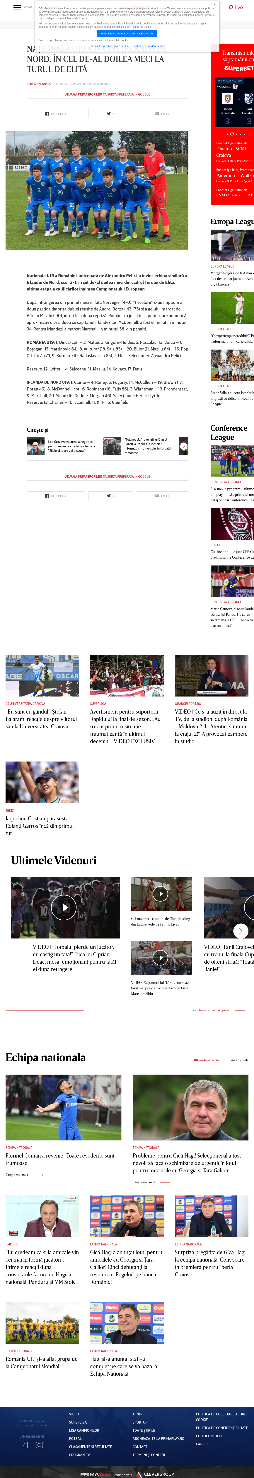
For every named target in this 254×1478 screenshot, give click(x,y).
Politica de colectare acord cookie (109, 46)
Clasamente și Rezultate (90, 1446)
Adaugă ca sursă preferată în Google (107, 94)
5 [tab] (244, 134)
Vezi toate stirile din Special (219, 1010)
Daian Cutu (80, 84)
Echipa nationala (39, 84)
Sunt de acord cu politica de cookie (127, 33)
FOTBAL (75, 1438)
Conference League (226, 482)
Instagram (39, 1445)
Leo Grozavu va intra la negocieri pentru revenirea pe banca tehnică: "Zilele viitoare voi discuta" (72, 446)
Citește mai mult (24, 1175)
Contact (140, 1446)
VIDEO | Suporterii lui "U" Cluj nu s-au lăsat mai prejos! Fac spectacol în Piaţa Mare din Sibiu (160, 988)
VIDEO (74, 1414)
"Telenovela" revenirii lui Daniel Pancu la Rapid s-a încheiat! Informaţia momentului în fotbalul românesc (148, 446)
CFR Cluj (217, 545)
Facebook (24, 1445)
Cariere (203, 1444)
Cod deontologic (211, 1436)
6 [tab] (249, 134)
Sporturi (141, 1422)
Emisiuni (12, 1244)
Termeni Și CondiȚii (149, 1454)
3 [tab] (236, 134)
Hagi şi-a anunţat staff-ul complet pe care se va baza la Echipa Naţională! (123, 1366)
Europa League (222, 266)
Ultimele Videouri (53, 860)
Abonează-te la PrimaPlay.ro (158, 1438)
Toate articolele (237, 1060)
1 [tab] (227, 134)
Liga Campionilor (84, 1430)
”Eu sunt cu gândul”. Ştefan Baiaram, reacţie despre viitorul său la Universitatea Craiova (41, 719)
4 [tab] (240, 134)
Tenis (10, 810)
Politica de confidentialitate (148, 46)
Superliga (98, 704)
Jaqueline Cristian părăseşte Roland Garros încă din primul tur (40, 825)
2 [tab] (232, 134)
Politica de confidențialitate (222, 1427)
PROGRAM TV (79, 1454)
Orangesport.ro (188, 704)
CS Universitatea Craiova (25, 704)
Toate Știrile (144, 1430)
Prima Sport (95, 1475)
